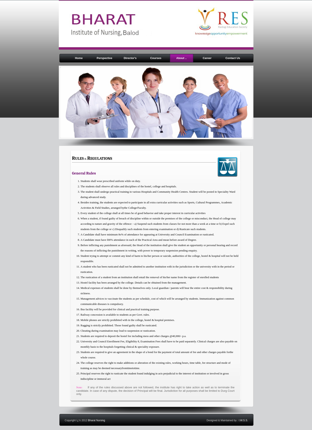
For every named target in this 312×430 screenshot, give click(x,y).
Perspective (104, 58)
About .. (181, 58)
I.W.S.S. (243, 420)
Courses (155, 58)
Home (79, 58)
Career (207, 58)
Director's (130, 58)
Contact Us (232, 58)
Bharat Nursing (96, 420)
